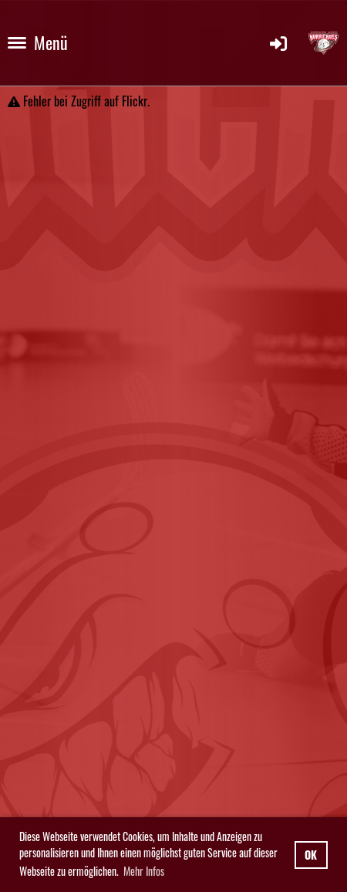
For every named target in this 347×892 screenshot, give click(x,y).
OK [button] (311, 855)
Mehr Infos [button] (143, 871)
